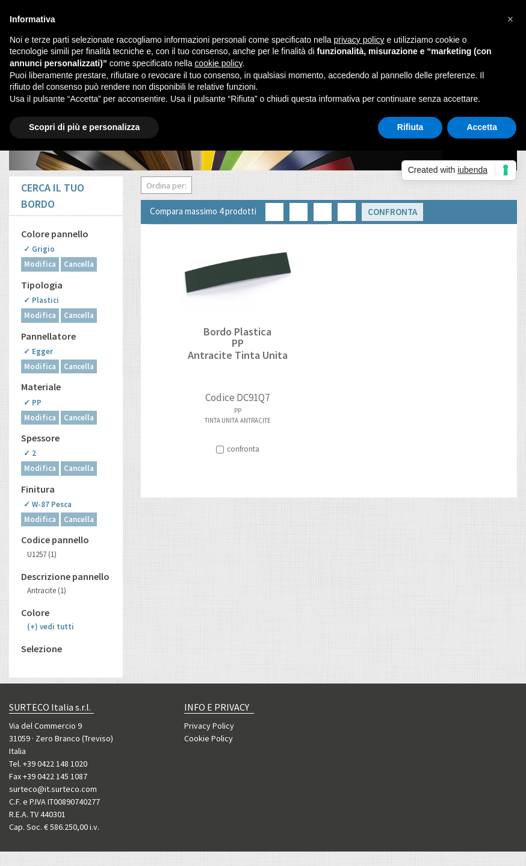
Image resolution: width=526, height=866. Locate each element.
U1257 (42, 554)
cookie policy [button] (218, 63)
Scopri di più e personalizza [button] (84, 127)
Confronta (392, 211)
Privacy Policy (209, 725)
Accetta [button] (481, 127)
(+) (50, 626)
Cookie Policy (208, 738)
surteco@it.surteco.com (53, 788)
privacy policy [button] (359, 40)
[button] (510, 19)
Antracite (46, 590)
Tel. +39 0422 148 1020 (48, 763)
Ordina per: (166, 185)
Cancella (79, 264)
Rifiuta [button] (410, 127)
